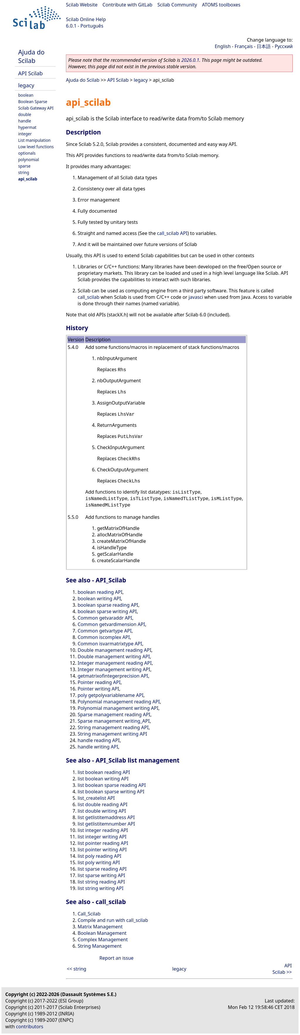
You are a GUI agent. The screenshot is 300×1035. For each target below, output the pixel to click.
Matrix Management (100, 926)
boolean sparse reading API (108, 605)
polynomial (28, 159)
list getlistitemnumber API (106, 824)
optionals (26, 153)
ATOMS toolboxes (221, 4)
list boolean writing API (103, 778)
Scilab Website (82, 4)
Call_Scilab (89, 913)
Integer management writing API (114, 669)
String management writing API (112, 734)
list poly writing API (99, 862)
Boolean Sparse (32, 101)
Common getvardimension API (111, 624)
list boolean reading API (104, 772)
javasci (195, 297)
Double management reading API (114, 650)
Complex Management (103, 939)
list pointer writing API (102, 849)
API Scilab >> (282, 968)
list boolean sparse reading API (112, 785)
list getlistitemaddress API (106, 817)
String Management (100, 946)
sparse (24, 166)
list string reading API (101, 882)
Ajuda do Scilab (31, 56)
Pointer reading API (99, 682)
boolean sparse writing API (107, 611)
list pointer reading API (103, 843)
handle (24, 121)
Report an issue (116, 958)
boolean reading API (100, 592)
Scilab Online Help (86, 19)
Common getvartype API (105, 631)
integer (25, 134)
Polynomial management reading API (119, 701)
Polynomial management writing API (118, 708)
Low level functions (36, 146)
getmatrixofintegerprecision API (113, 676)
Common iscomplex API (104, 637)
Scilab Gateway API (36, 108)
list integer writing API (102, 836)
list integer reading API (103, 830)
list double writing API (102, 811)
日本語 (264, 46)
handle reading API (99, 740)
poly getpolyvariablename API (111, 695)
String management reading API (113, 727)
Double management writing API (114, 656)
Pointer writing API (98, 689)
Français (244, 46)
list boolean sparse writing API (111, 791)
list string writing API (100, 888)
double (24, 114)
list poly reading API (99, 856)
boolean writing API (99, 598)
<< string (76, 969)
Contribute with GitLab (127, 4)
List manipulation (34, 140)
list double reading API (102, 804)
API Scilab (30, 73)
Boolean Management (102, 933)
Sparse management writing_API (114, 721)
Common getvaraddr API (105, 618)
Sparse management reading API (114, 714)
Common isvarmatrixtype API (110, 643)
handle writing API (98, 747)
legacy (26, 85)
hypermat (27, 127)
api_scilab (27, 179)
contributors (29, 1026)
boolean (25, 95)
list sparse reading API (102, 869)
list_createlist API (96, 798)
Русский (284, 46)
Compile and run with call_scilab (113, 920)
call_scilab (88, 297)
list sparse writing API (101, 875)
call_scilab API (172, 233)
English (223, 46)
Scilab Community (177, 4)
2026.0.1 (190, 60)
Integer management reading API (115, 663)
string (23, 172)
